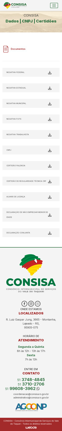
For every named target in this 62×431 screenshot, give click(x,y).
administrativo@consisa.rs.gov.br (31, 397)
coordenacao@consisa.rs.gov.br (31, 394)
